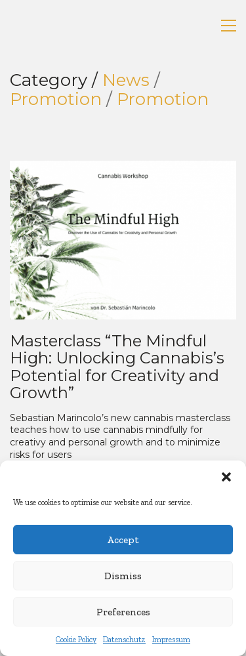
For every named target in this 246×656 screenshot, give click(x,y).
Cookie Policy (76, 639)
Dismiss (123, 576)
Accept (123, 540)
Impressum (171, 639)
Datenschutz (124, 639)
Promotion (56, 99)
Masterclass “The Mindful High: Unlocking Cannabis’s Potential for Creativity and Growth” (117, 367)
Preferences (123, 612)
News (126, 80)
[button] (226, 476)
